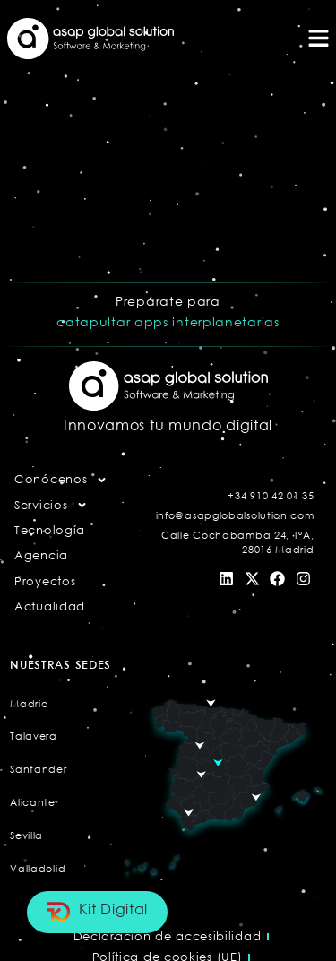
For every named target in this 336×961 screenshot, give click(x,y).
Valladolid (37, 868)
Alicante (33, 802)
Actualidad (49, 606)
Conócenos (61, 479)
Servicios (51, 504)
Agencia (41, 555)
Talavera (33, 735)
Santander (38, 769)
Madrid (29, 703)
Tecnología (49, 530)
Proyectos (44, 581)
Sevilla (26, 835)
